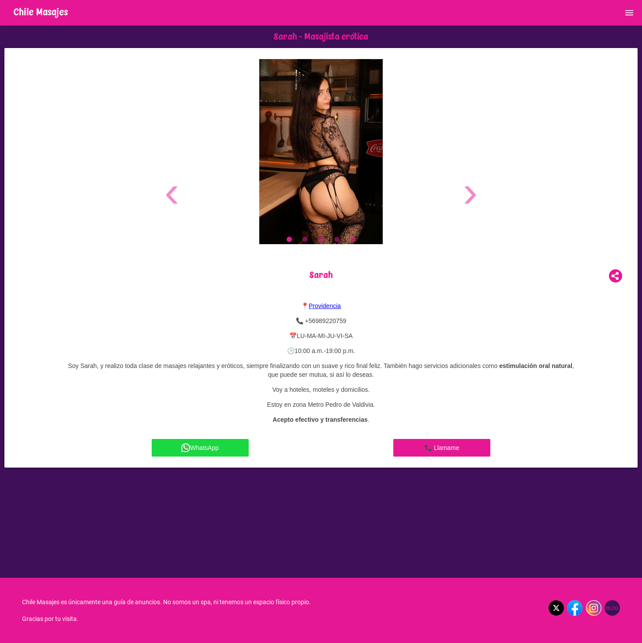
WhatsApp (200, 447)
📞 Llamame (442, 447)
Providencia (325, 305)
